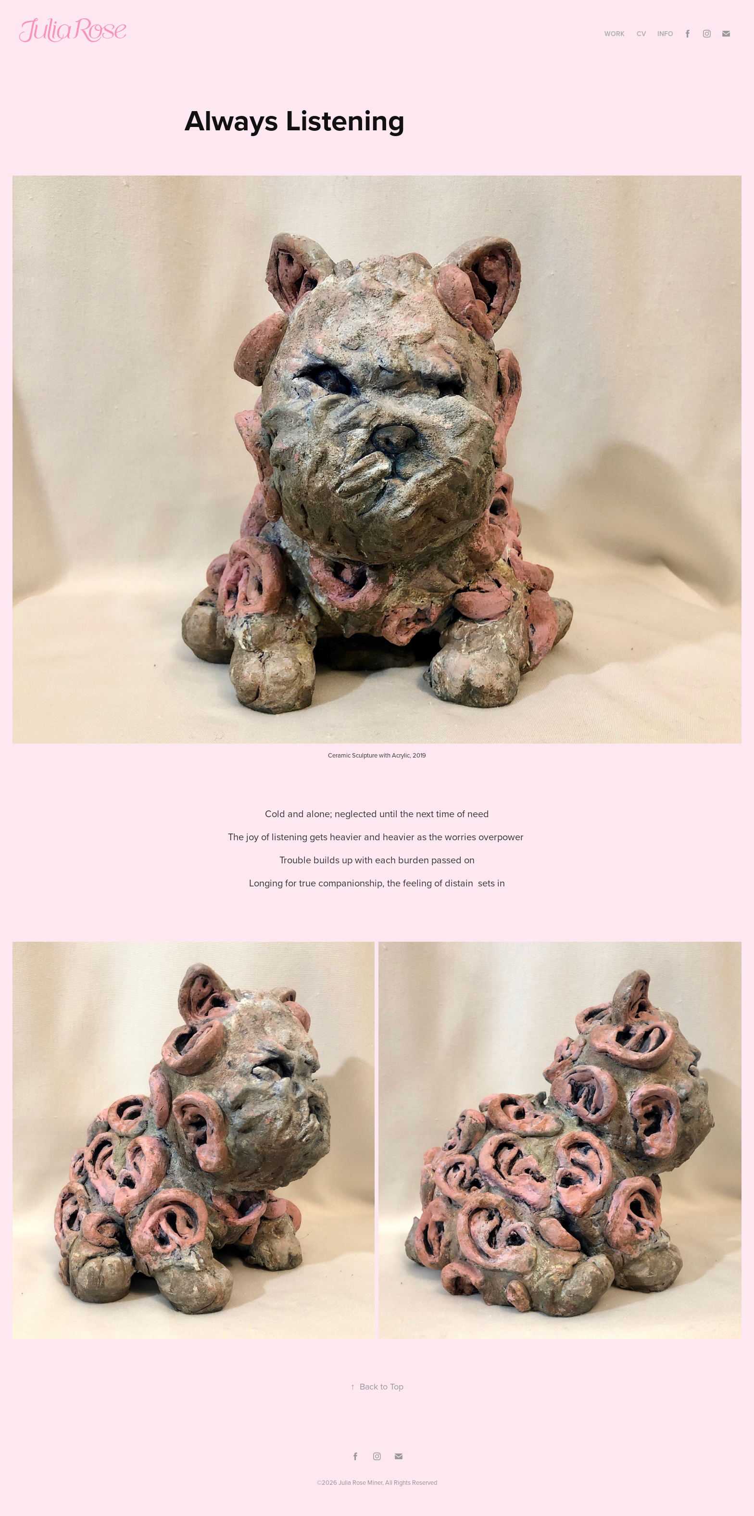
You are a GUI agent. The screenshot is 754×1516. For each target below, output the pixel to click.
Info (665, 33)
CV (641, 33)
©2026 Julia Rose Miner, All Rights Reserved (377, 1482)
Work (614, 33)
